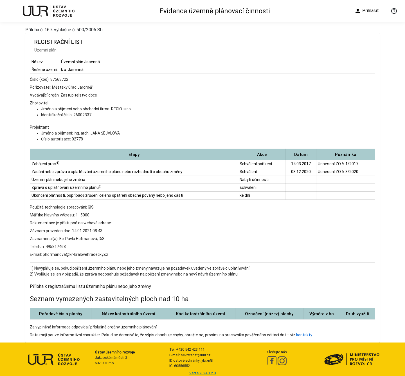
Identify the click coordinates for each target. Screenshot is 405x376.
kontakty (304, 335)
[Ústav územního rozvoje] (48, 10)
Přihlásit (366, 11)
